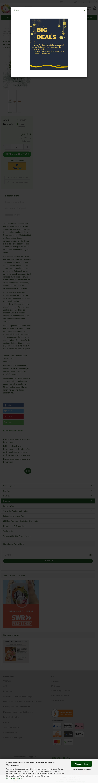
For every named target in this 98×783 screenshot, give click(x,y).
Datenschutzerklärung (14, 778)
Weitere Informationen (81, 769)
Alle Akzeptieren (81, 764)
